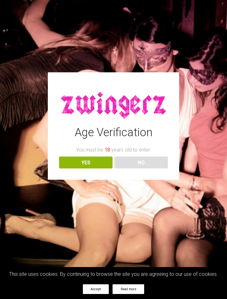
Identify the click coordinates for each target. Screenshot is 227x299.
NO (141, 162)
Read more (128, 289)
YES (85, 162)
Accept (96, 289)
